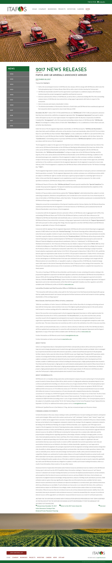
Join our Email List (16, 553)
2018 (11, 115)
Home (34, 9)
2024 (11, 84)
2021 (11, 100)
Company (42, 9)
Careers (80, 9)
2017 (11, 120)
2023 (11, 89)
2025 (11, 79)
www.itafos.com (67, 339)
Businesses (52, 9)
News (88, 9)
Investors (71, 9)
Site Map (61, 557)
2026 (11, 74)
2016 (11, 126)
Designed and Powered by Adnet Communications (93, 561)
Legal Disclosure (101, 557)
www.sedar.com (68, 284)
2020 (11, 105)
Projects (61, 9)
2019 (11, 110)
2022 (11, 94)
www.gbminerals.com (72, 335)
